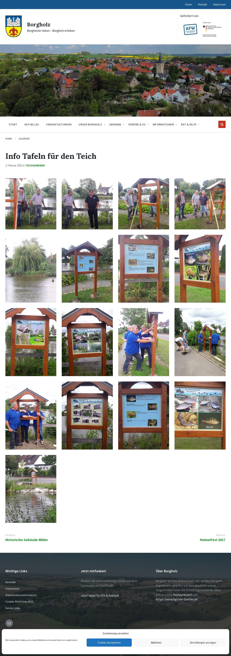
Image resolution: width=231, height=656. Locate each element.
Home (8, 138)
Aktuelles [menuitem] (31, 124)
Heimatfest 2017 (212, 540)
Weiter (220, 535)
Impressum (12, 588)
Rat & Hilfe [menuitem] (189, 124)
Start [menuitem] (13, 124)
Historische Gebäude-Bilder (26, 540)
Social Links (12, 608)
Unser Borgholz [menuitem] (90, 124)
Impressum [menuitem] (219, 4)
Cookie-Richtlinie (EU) (19, 601)
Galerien (24, 138)
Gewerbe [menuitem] (115, 124)
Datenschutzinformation (21, 595)
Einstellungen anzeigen (203, 642)
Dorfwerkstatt (182, 595)
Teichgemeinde (35, 165)
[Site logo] (13, 36)
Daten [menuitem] (188, 4)
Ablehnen (156, 642)
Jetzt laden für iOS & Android (100, 596)
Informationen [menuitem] (163, 124)
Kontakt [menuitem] (202, 4)
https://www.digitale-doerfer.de (176, 599)
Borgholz (38, 24)
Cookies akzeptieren (109, 642)
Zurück (10, 535)
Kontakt (10, 582)
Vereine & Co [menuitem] (137, 124)
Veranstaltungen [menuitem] (58, 124)
